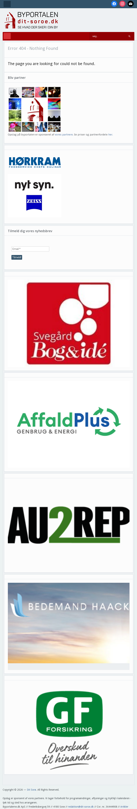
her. (110, 134)
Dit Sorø (31, 789)
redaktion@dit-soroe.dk (81, 806)
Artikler (124, 806)
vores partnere (64, 134)
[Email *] (30, 248)
